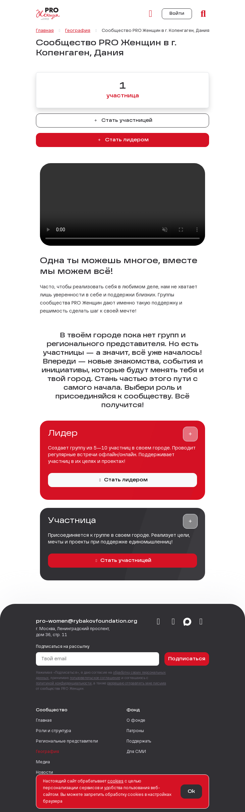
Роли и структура (53, 731)
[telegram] (173, 622)
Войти (176, 14)
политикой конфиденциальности (64, 683)
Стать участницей (122, 120)
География (47, 752)
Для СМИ (136, 752)
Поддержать (139, 741)
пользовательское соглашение (95, 678)
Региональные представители (67, 741)
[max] (187, 622)
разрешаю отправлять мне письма (136, 683)
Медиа (43, 762)
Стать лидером (122, 140)
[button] (190, 434)
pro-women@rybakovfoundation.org (86, 621)
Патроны (135, 731)
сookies (115, 781)
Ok (191, 791)
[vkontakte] (158, 622)
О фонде (136, 721)
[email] (201, 622)
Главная (44, 721)
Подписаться (186, 659)
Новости (44, 773)
